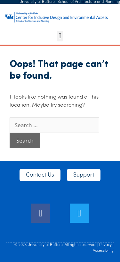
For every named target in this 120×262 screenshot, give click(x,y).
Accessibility (103, 251)
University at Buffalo (37, 2)
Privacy (105, 245)
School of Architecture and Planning (89, 2)
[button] (60, 36)
